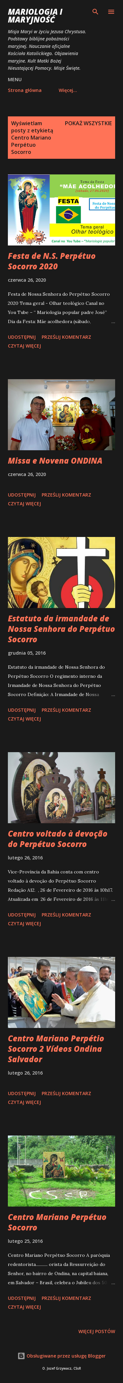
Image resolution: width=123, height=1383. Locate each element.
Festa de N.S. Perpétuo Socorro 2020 (52, 261)
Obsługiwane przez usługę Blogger (61, 1356)
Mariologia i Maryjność (35, 15)
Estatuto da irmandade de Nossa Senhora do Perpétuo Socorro (61, 629)
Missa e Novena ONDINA (55, 460)
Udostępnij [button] (22, 337)
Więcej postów (96, 1331)
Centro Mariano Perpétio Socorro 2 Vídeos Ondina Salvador (56, 1048)
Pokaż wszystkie (88, 123)
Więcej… (68, 90)
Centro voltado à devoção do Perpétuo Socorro (58, 838)
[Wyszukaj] (95, 12)
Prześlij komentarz (66, 337)
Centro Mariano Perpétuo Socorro (57, 1222)
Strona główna (25, 90)
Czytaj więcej (24, 346)
